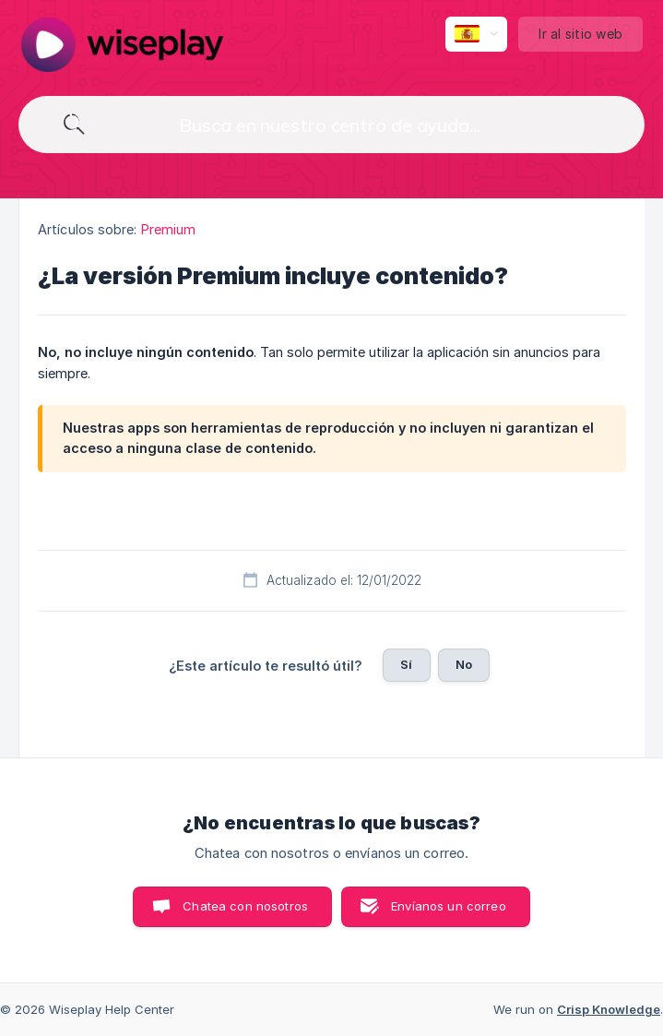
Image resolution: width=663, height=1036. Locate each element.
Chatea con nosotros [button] (245, 906)
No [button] (464, 664)
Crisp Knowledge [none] (608, 1009)
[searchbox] (331, 124)
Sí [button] (406, 664)
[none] (122, 44)
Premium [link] (168, 229)
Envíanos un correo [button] (448, 906)
